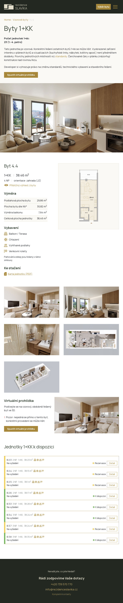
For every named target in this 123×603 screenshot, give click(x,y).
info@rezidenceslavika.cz (61, 586)
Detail (112, 459)
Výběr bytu (102, 6)
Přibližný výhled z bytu (22, 185)
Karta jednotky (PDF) (20, 273)
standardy (61, 56)
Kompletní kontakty (61, 590)
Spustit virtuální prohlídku (21, 74)
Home (7, 19)
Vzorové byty (20, 19)
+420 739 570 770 (61, 580)
